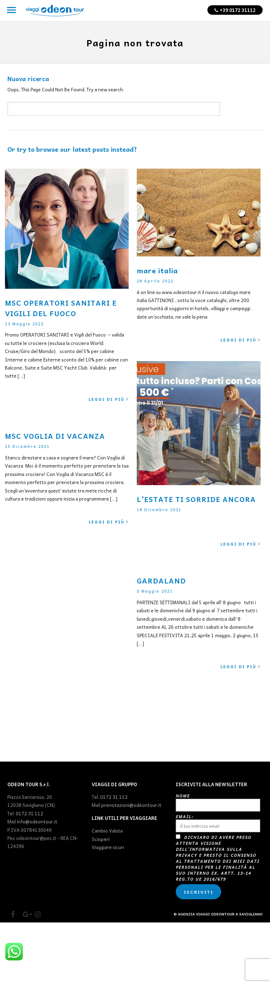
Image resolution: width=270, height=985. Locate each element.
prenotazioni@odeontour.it (131, 822)
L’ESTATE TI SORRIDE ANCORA (196, 499)
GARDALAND (161, 580)
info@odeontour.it (37, 838)
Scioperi (101, 855)
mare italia (157, 270)
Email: (218, 839)
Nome (218, 818)
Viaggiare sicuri (108, 863)
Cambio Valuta (107, 847)
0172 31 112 (29, 830)
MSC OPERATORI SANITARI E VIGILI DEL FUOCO (61, 308)
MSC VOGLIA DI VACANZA (55, 436)
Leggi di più (109, 399)
